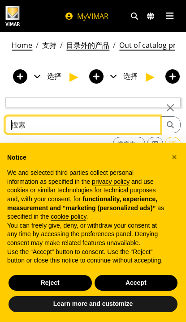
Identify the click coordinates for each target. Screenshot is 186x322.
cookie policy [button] (68, 216)
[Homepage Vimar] (12, 16)
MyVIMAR (86, 16)
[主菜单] (170, 16)
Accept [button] (136, 282)
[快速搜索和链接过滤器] (134, 16)
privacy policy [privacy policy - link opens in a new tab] (111, 181)
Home (22, 45)
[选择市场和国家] (150, 16)
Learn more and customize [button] (93, 303)
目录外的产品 (87, 45)
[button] (174, 157)
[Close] (170, 107)
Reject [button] (50, 282)
